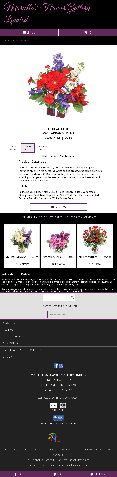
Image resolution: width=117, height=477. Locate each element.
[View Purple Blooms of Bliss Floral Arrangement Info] (58, 240)
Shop (29, 32)
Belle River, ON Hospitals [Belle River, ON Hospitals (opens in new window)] (58, 449)
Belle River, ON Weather (42, 460)
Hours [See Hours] (97, 474)
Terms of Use (80, 465)
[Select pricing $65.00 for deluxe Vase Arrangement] (27, 148)
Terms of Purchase (59, 465)
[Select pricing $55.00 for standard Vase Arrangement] (13, 148)
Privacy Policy (37, 465)
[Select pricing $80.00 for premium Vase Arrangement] (43, 148)
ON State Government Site (73, 460)
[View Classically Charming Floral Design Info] (22, 240)
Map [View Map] (58, 474)
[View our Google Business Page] (61, 367)
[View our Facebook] (56, 367)
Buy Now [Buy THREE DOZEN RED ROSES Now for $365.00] (95, 264)
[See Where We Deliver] (58, 314)
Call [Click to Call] (19, 474)
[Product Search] (59, 297)
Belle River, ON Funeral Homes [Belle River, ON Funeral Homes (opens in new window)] (22, 449)
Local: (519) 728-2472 (58, 390)
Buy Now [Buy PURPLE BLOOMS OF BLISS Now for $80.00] (58, 264)
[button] (58, 418)
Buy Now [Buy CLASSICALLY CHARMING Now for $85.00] (22, 264)
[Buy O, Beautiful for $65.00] (58, 207)
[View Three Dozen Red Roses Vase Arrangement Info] (95, 240)
